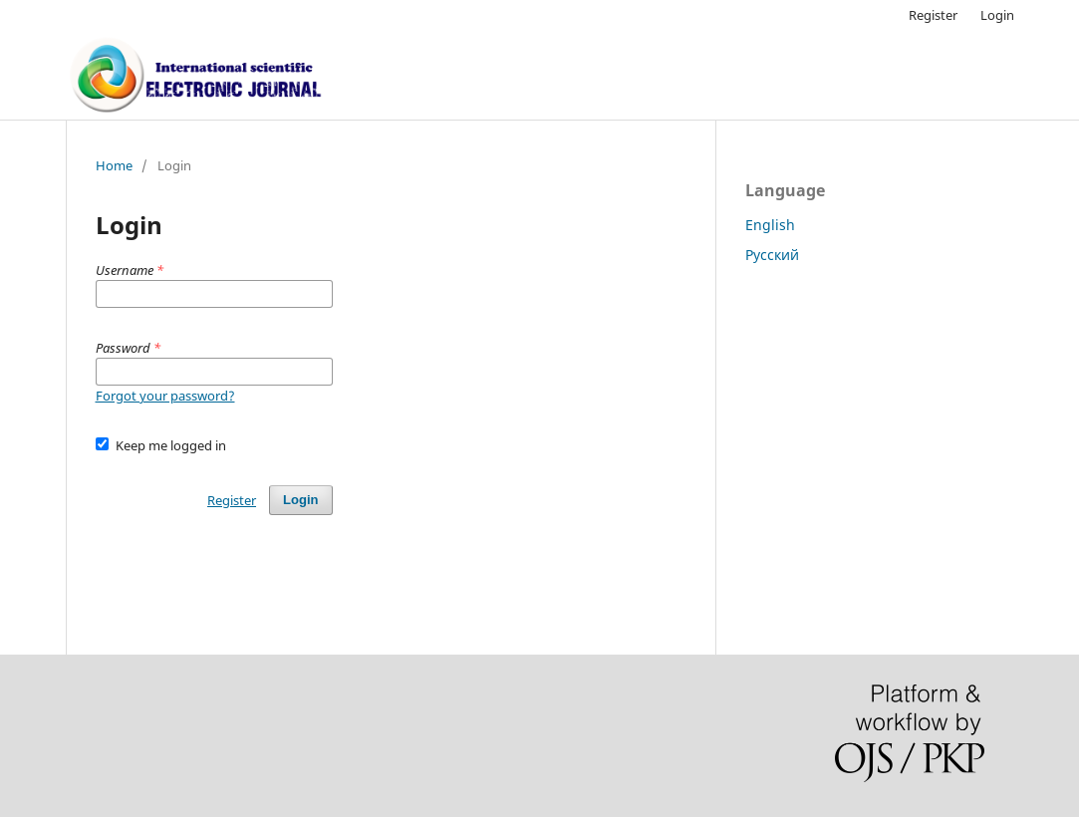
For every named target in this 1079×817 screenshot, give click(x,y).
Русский (772, 254)
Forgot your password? (165, 396)
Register (933, 15)
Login (997, 15)
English (770, 224)
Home (114, 165)
